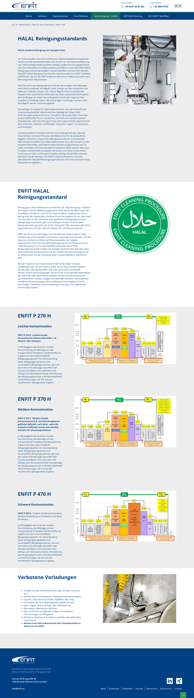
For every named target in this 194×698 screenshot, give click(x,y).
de (180, 6)
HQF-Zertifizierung (132, 16)
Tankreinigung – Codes (105, 16)
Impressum (151, 688)
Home (28, 16)
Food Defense (80, 16)
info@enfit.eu (18, 688)
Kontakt (139, 688)
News (103, 688)
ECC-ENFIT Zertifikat (158, 16)
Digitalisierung (60, 16)
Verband (42, 16)
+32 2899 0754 (160, 6)
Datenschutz (166, 688)
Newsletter (128, 688)
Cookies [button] (178, 688)
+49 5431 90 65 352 (134, 6)
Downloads (114, 688)
